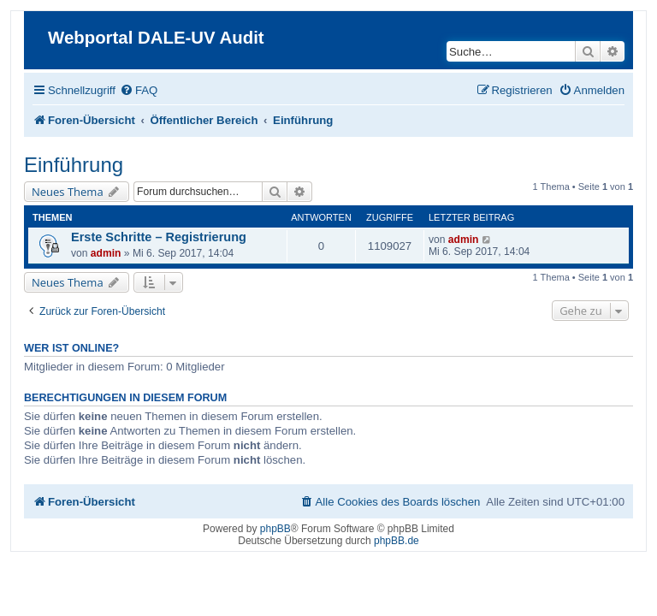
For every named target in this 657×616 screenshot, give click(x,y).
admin (106, 253)
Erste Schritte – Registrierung (158, 237)
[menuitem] (138, 90)
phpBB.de (396, 541)
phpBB (275, 529)
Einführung (73, 164)
